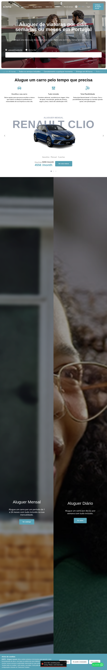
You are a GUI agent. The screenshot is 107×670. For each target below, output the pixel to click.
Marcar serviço (68, 7)
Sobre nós (49, 7)
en (83, 7)
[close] (65, 664)
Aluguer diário (37, 7)
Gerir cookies (95, 662)
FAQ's (58, 7)
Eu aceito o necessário (80, 662)
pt (80, 7)
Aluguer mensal (24, 7)
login (88, 7)
